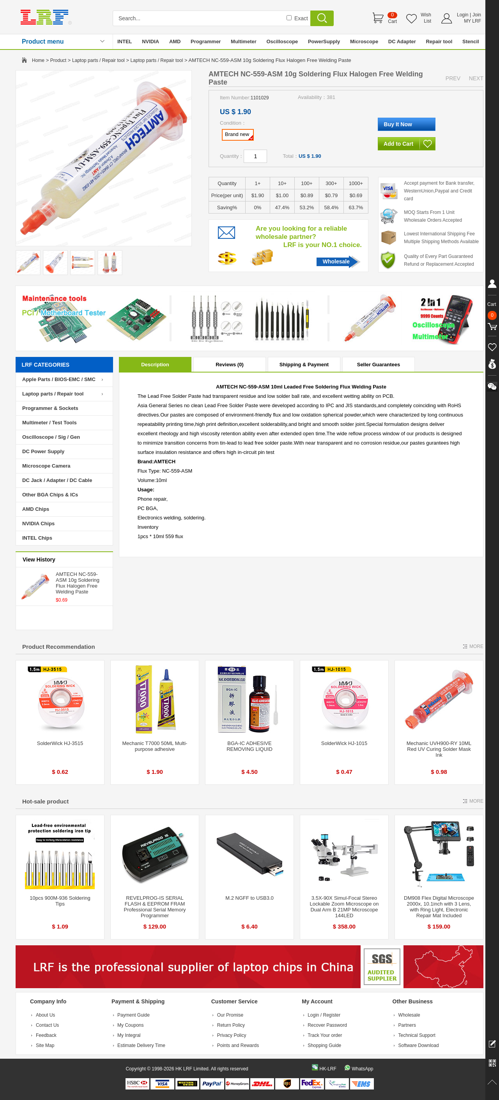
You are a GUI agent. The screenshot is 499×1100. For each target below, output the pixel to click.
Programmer (206, 41)
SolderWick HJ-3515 (60, 743)
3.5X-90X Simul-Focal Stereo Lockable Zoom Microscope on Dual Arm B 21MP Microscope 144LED (344, 906)
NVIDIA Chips (38, 523)
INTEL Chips (37, 538)
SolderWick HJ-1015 (344, 743)
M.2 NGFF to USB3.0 (249, 898)
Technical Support (416, 1035)
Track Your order (325, 1035)
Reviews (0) (230, 364)
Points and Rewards (238, 1045)
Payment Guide (133, 1015)
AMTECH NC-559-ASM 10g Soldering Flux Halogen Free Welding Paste (77, 583)
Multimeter (244, 41)
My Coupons (130, 1025)
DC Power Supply (43, 451)
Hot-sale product (45, 801)
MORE (476, 646)
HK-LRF (327, 1069)
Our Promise (230, 1015)
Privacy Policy (231, 1035)
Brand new (239, 135)
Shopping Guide (324, 1045)
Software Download (418, 1045)
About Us (45, 1015)
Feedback (46, 1035)
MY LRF (472, 21)
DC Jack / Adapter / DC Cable (57, 480)
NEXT (476, 78)
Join (476, 15)
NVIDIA (150, 41)
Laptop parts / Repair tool (98, 60)
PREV (453, 78)
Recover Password (327, 1025)
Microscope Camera (46, 466)
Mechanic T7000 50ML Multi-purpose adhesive (155, 746)
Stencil (470, 41)
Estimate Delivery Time (141, 1045)
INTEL (124, 41)
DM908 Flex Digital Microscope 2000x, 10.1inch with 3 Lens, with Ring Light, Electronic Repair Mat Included (439, 906)
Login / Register (324, 1015)
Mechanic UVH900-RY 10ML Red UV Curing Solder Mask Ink (439, 749)
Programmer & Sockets (50, 408)
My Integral (128, 1035)
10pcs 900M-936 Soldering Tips (60, 901)
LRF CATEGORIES (46, 365)
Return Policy (231, 1025)
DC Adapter (402, 41)
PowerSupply (324, 41)
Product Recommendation (58, 646)
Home (38, 60)
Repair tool (439, 41)
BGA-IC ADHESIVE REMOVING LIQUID (249, 746)
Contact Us (47, 1025)
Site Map (45, 1045)
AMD (175, 41)
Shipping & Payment (304, 364)
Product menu (43, 41)
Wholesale (336, 261)
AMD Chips (35, 509)
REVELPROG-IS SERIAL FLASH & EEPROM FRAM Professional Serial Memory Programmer (155, 906)
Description (155, 364)
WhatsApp (362, 1069)
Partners (407, 1025)
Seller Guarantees (378, 364)
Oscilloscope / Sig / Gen (51, 437)
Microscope (364, 41)
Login (462, 15)
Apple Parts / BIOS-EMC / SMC (59, 379)
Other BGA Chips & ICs (50, 495)
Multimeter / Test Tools (49, 423)
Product (58, 60)
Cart (392, 21)
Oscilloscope (282, 41)
